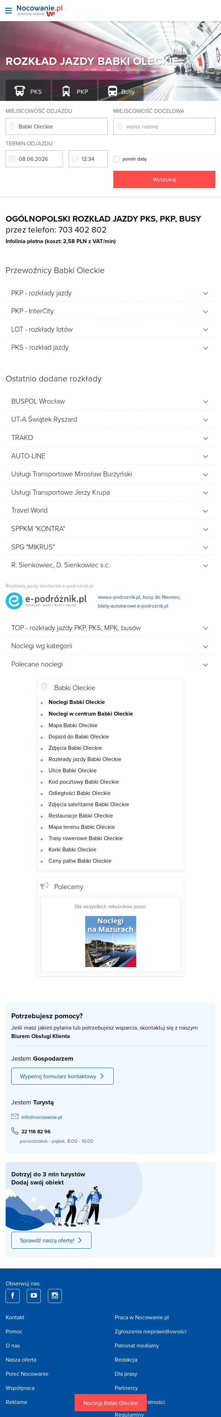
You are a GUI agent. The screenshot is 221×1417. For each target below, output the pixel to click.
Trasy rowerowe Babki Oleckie (86, 838)
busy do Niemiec (161, 597)
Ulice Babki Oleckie (73, 770)
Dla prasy (126, 1373)
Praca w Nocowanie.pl (142, 1317)
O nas (13, 1345)
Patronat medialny (137, 1345)
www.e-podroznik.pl (119, 597)
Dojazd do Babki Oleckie (79, 736)
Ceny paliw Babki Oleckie (80, 860)
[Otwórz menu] (8, 10)
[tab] (110, 293)
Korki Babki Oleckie (72, 849)
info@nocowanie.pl (41, 1117)
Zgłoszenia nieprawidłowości (151, 1331)
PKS (35, 91)
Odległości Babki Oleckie (80, 793)
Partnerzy (126, 1388)
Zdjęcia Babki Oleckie (75, 748)
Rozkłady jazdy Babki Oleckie (85, 759)
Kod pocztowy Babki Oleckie (84, 781)
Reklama (16, 1402)
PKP (81, 91)
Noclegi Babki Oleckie (110, 1403)
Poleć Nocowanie (27, 1373)
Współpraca (20, 1388)
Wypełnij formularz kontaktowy (62, 1076)
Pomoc (14, 1331)
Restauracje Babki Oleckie (81, 815)
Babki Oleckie (74, 687)
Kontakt (15, 1317)
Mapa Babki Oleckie (73, 725)
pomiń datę (134, 159)
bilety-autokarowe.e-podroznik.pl (133, 605)
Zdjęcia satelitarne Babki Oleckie (89, 804)
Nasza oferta (21, 1359)
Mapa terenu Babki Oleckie (82, 827)
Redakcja (126, 1359)
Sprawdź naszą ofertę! (51, 1240)
